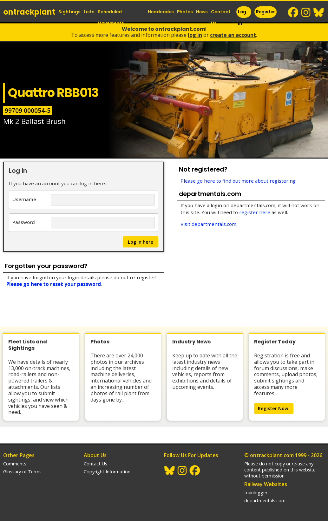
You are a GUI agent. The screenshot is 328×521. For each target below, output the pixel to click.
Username (24, 199)
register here (254, 212)
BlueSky (319, 12)
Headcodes (161, 12)
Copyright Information (107, 472)
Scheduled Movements (111, 17)
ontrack (29, 12)
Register (265, 12)
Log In (242, 17)
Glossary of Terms (22, 472)
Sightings (69, 12)
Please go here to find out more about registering (238, 181)
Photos (185, 12)
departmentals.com (264, 500)
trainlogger (255, 493)
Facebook (293, 12)
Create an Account (233, 34)
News (202, 12)
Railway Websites (265, 484)
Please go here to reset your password (53, 284)
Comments (14, 464)
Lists (89, 12)
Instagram (306, 12)
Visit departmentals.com (208, 224)
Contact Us (221, 17)
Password (23, 222)
